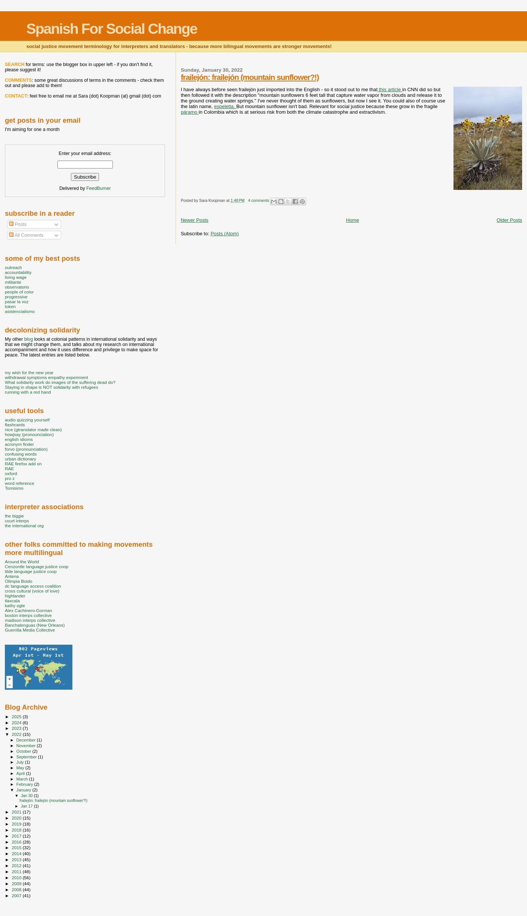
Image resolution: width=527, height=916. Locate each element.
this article (390, 89)
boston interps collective (28, 615)
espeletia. (225, 106)
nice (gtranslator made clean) (33, 429)
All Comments (26, 235)
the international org (24, 525)
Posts (17, 224)
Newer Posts (195, 220)
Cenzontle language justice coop (36, 566)
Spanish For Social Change (111, 29)
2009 (17, 883)
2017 (17, 835)
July (21, 762)
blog (28, 339)
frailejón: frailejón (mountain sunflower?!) (250, 77)
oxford (11, 473)
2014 (17, 853)
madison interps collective (30, 620)
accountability (18, 272)
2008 (17, 889)
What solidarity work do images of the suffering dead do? (60, 382)
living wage (16, 277)
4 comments (258, 201)
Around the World (22, 561)
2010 (17, 877)
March (23, 779)
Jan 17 (27, 806)
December (27, 740)
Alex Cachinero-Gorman (28, 610)
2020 (17, 817)
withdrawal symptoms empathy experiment (46, 377)
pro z (10, 478)
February (26, 784)
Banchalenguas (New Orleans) (35, 625)
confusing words (21, 453)
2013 (17, 859)
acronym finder (19, 444)
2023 (17, 728)
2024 (17, 722)
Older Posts (509, 220)
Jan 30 (27, 795)
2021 (17, 811)
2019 (17, 823)
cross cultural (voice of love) (32, 590)
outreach (13, 267)
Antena (12, 576)
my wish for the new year (29, 372)
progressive (16, 296)
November (27, 745)
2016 (17, 841)
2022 (17, 734)
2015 (17, 847)
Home (352, 220)
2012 (17, 865)
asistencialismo (20, 311)
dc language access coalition (33, 586)
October (25, 751)
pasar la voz (17, 301)
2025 (17, 716)
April (21, 773)
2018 (17, 829)
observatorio (17, 286)
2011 (17, 871)
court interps (17, 520)
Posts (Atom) (224, 233)
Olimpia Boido (18, 581)
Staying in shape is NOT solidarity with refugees (51, 387)
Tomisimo (14, 488)
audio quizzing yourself (27, 419)
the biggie (14, 515)
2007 (17, 895)
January (25, 790)
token (10, 306)
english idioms (19, 439)
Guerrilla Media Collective (30, 629)
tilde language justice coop (31, 571)
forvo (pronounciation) (26, 449)
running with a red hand (28, 392)
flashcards (15, 424)
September (27, 757)
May (21, 768)
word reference (19, 483)
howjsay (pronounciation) (29, 434)
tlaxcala (12, 600)
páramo (190, 112)
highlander (15, 595)
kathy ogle (15, 605)
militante (13, 282)
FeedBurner (98, 188)
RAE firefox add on (23, 463)
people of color (19, 291)
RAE (9, 468)
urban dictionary (20, 458)
